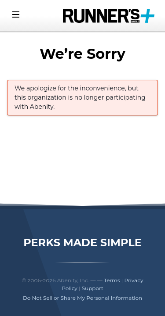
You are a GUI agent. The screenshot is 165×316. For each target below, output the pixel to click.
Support (92, 288)
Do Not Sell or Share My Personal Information (82, 297)
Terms (112, 280)
